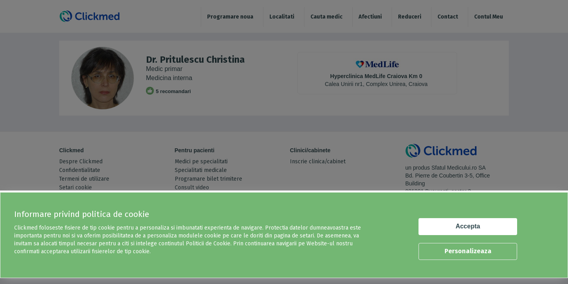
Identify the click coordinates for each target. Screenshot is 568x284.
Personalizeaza (468, 251)
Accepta (468, 226)
